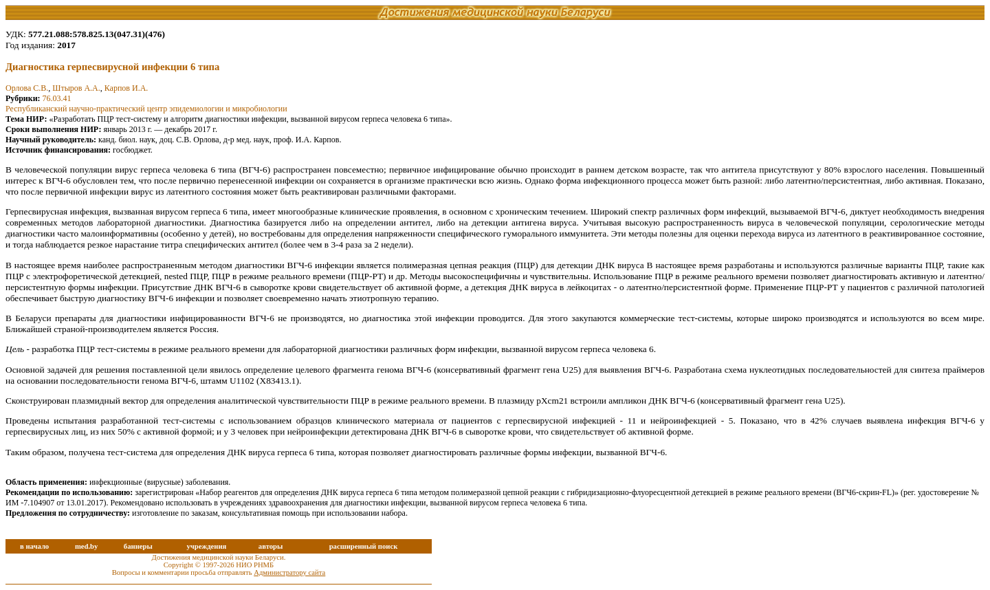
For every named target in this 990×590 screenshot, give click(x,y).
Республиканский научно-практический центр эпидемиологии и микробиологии (146, 108)
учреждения (206, 546)
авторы (270, 546)
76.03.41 (57, 98)
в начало (34, 546)
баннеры (138, 546)
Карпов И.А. (126, 88)
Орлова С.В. (27, 88)
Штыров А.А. (76, 88)
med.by (86, 546)
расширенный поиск (363, 546)
